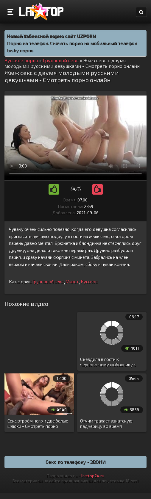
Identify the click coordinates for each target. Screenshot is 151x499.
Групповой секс (47, 281)
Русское (89, 281)
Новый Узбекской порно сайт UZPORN (51, 36)
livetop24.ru (92, 475)
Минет (72, 281)
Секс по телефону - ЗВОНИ (76, 461)
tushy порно (20, 50)
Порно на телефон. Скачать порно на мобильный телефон (72, 43)
